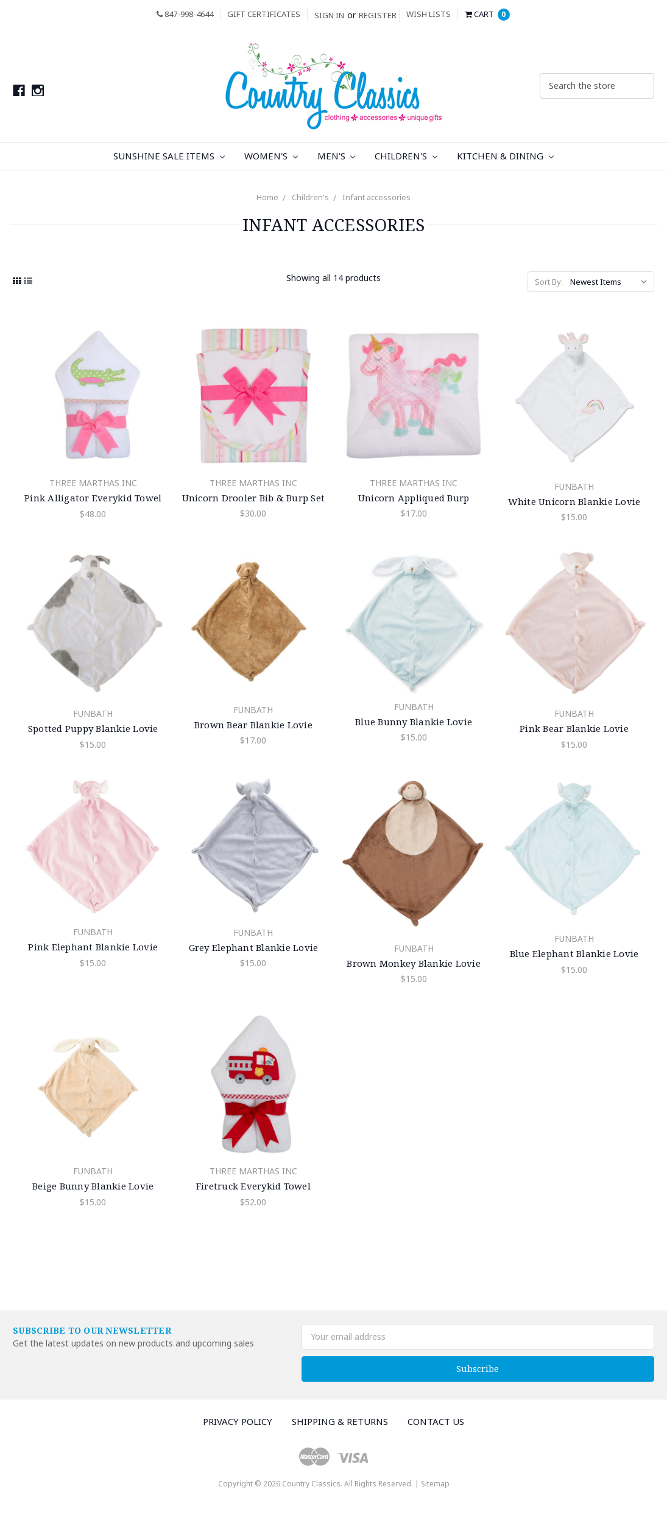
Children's (406, 156)
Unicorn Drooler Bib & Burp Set (253, 498)
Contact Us (436, 1421)
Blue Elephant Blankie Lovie (574, 953)
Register (378, 15)
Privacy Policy (237, 1421)
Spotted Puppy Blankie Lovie (93, 728)
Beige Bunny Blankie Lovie (93, 1186)
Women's (271, 156)
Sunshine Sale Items (169, 156)
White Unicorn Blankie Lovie (574, 501)
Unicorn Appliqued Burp (414, 498)
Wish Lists (428, 14)
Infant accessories (376, 197)
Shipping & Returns (340, 1421)
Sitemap (435, 1483)
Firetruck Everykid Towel (253, 1186)
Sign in (329, 15)
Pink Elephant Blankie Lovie (93, 947)
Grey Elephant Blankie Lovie (254, 947)
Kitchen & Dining (505, 156)
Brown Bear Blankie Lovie (253, 725)
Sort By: (549, 281)
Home (267, 197)
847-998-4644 (185, 14)
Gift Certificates (263, 14)
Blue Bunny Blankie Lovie (413, 722)
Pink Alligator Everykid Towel (92, 498)
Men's (336, 156)
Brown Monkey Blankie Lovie (414, 963)
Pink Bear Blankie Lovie (574, 728)
